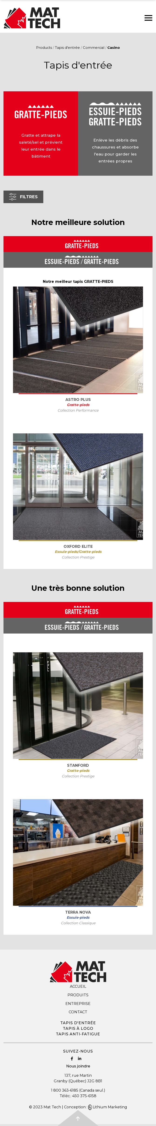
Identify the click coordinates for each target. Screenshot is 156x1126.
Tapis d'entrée (67, 48)
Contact (78, 1012)
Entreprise (78, 1003)
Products (44, 48)
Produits (78, 995)
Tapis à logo (78, 1028)
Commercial (93, 48)
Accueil (78, 986)
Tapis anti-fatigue (78, 1034)
